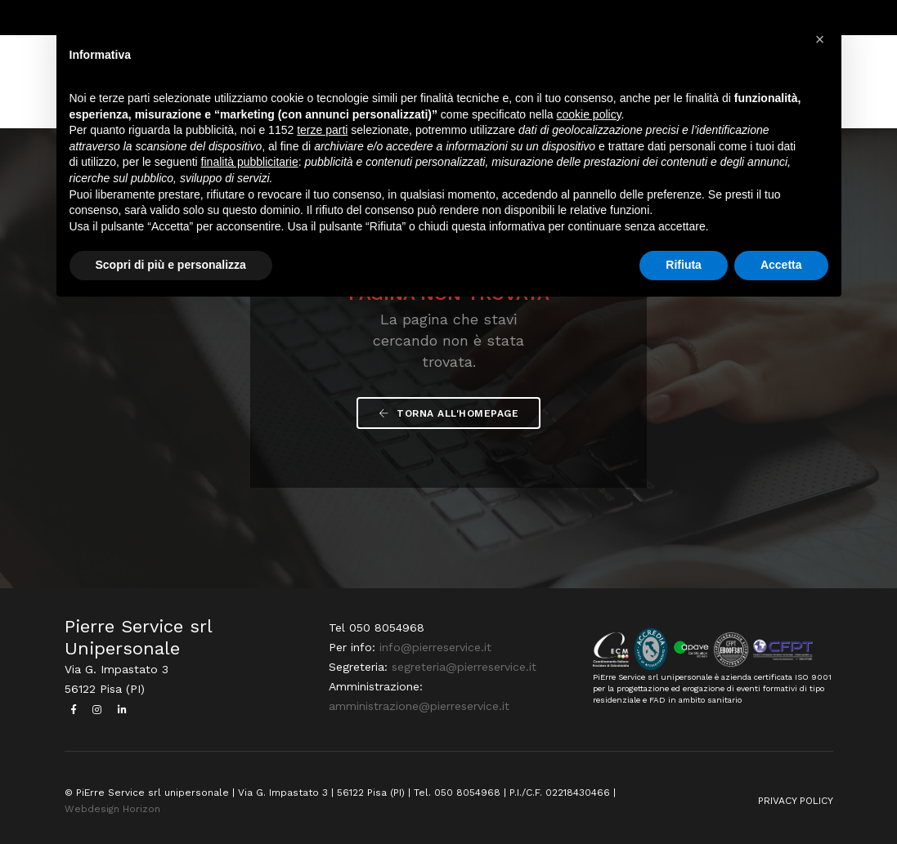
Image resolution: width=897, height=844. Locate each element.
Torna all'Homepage (448, 413)
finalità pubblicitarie (249, 161)
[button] (820, 39)
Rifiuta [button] (684, 264)
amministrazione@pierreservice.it (419, 705)
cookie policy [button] (588, 114)
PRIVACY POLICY (795, 800)
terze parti (322, 129)
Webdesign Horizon (112, 809)
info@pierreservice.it (435, 647)
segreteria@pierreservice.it (464, 666)
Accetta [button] (781, 264)
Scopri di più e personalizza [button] (171, 264)
